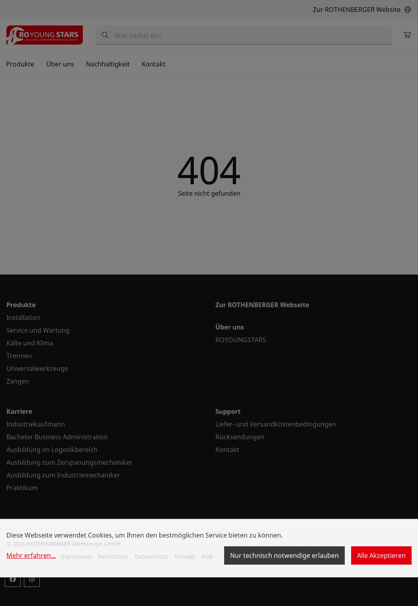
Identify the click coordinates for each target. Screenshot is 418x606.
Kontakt (185, 556)
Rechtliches (113, 556)
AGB (207, 556)
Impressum (76, 556)
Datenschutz (151, 556)
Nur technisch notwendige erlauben (284, 555)
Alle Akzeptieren (381, 555)
